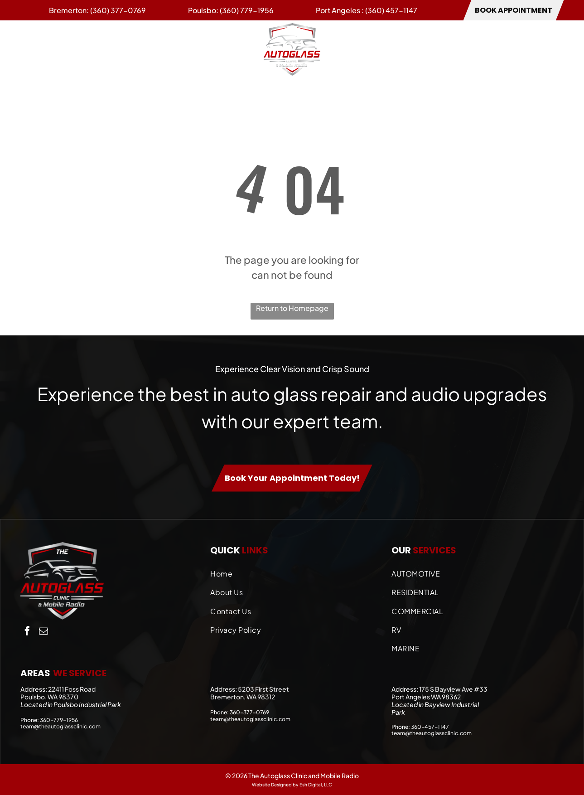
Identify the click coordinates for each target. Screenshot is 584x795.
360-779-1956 (59, 720)
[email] (43, 632)
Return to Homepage (292, 308)
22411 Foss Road (72, 689)
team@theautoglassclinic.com (60, 726)
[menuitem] (38, 49)
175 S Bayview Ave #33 (453, 689)
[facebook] (27, 632)
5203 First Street (263, 689)
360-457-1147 (430, 726)
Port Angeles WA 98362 (426, 697)
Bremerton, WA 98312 (242, 697)
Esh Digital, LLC (315, 784)
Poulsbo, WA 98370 (49, 697)
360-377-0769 (249, 712)
